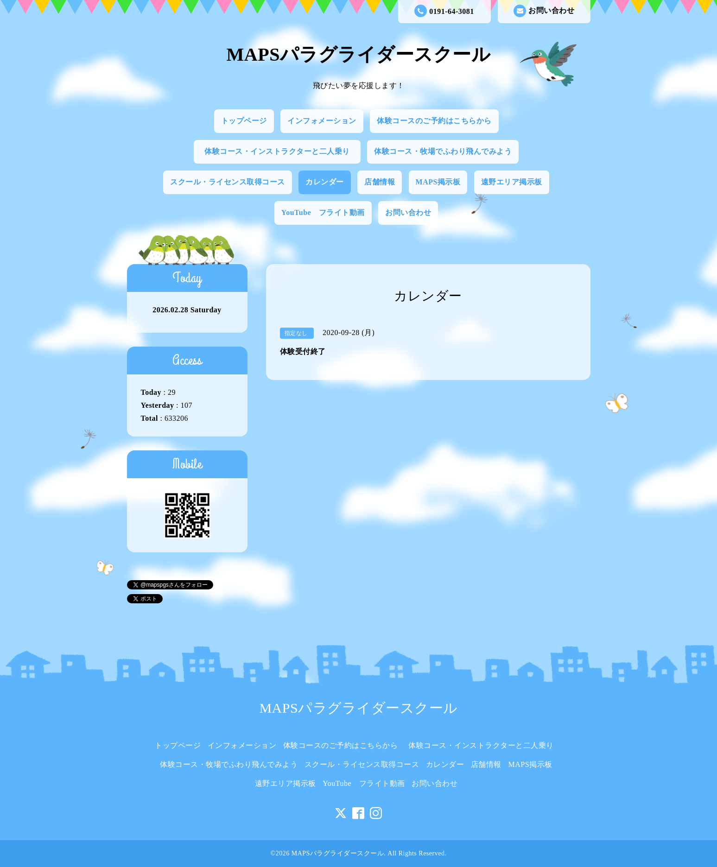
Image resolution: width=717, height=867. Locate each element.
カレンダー (324, 182)
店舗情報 (379, 182)
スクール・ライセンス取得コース (227, 182)
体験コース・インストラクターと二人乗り (280, 151)
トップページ (244, 121)
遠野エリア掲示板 (511, 182)
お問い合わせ (544, 11)
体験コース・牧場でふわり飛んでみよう (443, 151)
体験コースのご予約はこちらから (434, 121)
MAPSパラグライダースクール (359, 54)
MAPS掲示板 (438, 182)
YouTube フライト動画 (323, 212)
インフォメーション (321, 121)
